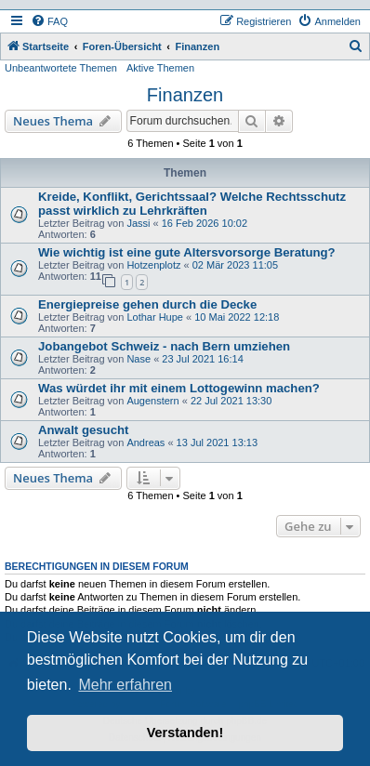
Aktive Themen (160, 67)
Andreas (145, 442)
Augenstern (152, 400)
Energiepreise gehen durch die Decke (147, 304)
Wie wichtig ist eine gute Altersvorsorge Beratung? (187, 252)
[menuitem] (49, 21)
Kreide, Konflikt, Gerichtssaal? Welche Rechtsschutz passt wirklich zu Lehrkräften (192, 204)
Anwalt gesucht (83, 430)
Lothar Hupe (154, 317)
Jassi (138, 223)
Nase (138, 358)
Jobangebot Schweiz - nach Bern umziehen (164, 346)
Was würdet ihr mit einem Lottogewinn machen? (179, 388)
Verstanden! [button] (185, 732)
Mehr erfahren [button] (125, 685)
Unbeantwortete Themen (61, 67)
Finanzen (185, 95)
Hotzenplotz (153, 265)
